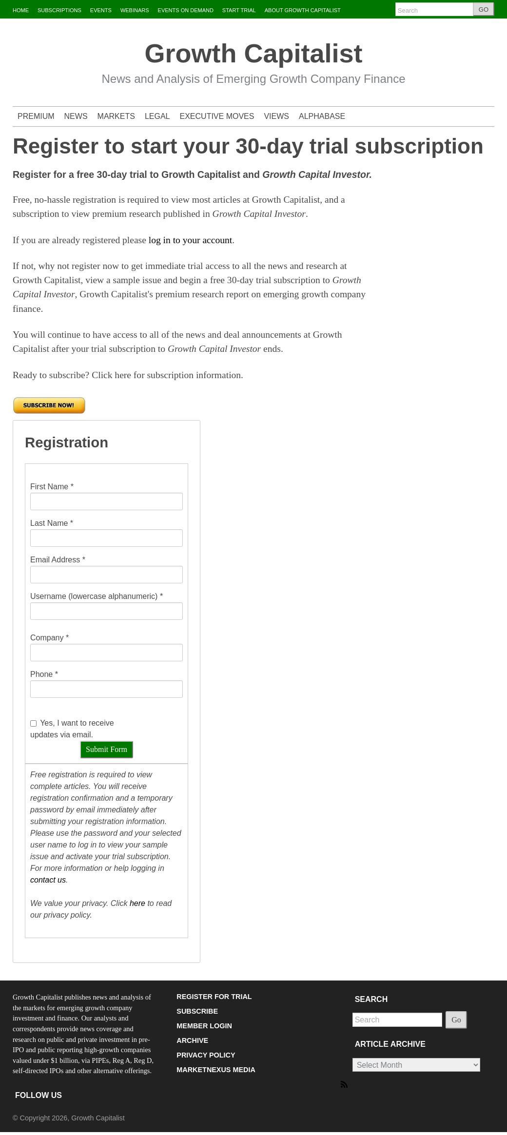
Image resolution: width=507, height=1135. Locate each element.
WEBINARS (134, 10)
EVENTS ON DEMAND (186, 10)
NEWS (76, 116)
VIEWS (276, 116)
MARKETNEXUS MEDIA (215, 1070)
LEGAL (157, 116)
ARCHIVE (192, 1040)
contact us (48, 880)
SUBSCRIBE (197, 1011)
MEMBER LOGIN (204, 1026)
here (137, 903)
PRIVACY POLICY (205, 1055)
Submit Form (106, 749)
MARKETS (116, 116)
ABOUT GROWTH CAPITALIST (303, 10)
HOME (21, 10)
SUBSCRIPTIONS (59, 10)
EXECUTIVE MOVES (217, 116)
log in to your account (190, 240)
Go (456, 1020)
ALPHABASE (322, 116)
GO (483, 9)
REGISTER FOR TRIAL (214, 996)
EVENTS (101, 10)
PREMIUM (36, 116)
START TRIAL (239, 10)
